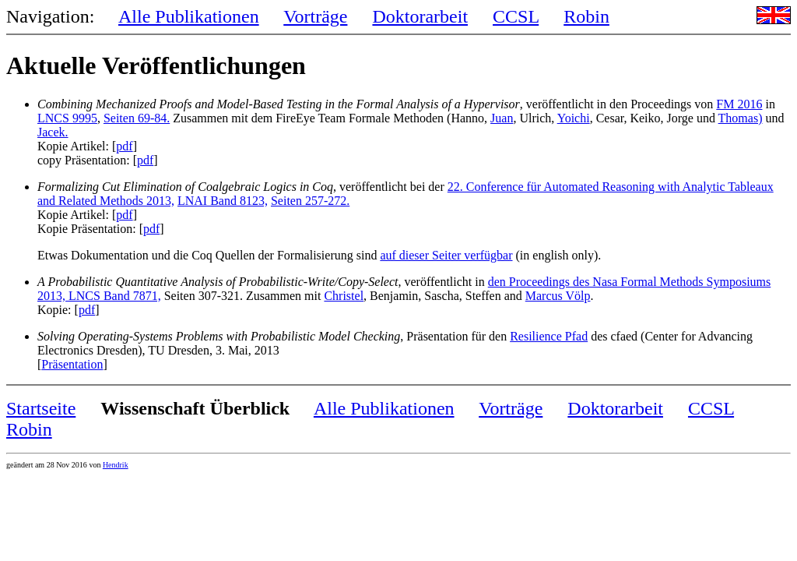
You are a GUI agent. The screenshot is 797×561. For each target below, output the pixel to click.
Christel (343, 295)
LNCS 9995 (67, 118)
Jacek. (52, 132)
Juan (501, 118)
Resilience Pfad (549, 336)
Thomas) (740, 118)
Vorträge (315, 16)
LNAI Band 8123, (222, 200)
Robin (586, 16)
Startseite (40, 408)
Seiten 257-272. (310, 200)
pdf (124, 146)
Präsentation (72, 364)
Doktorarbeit (420, 16)
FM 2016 (739, 104)
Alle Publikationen (188, 16)
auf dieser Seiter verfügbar (446, 255)
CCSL (516, 16)
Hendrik (115, 464)
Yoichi (573, 118)
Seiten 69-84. (137, 118)
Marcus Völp (558, 295)
